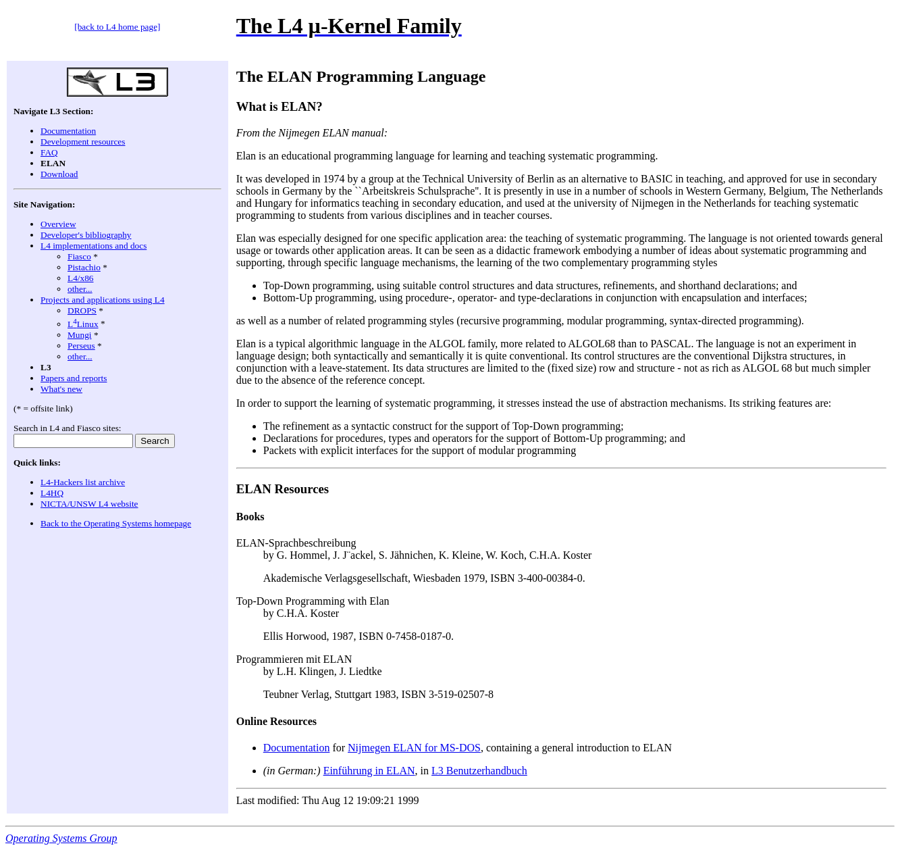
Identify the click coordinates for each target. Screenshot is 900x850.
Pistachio (84, 267)
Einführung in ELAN (369, 770)
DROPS (82, 310)
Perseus (81, 346)
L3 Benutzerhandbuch (479, 770)
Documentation (68, 131)
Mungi (80, 335)
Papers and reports (74, 378)
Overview (58, 224)
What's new (61, 389)
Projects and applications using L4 (103, 300)
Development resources (83, 141)
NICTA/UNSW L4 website (89, 504)
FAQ (49, 152)
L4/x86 (81, 278)
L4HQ (52, 493)
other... (80, 289)
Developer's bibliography (86, 235)
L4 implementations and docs (94, 246)
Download (59, 174)
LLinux (83, 324)
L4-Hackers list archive (83, 482)
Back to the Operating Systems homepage (116, 523)
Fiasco (79, 256)
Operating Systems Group (61, 838)
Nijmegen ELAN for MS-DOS (414, 747)
